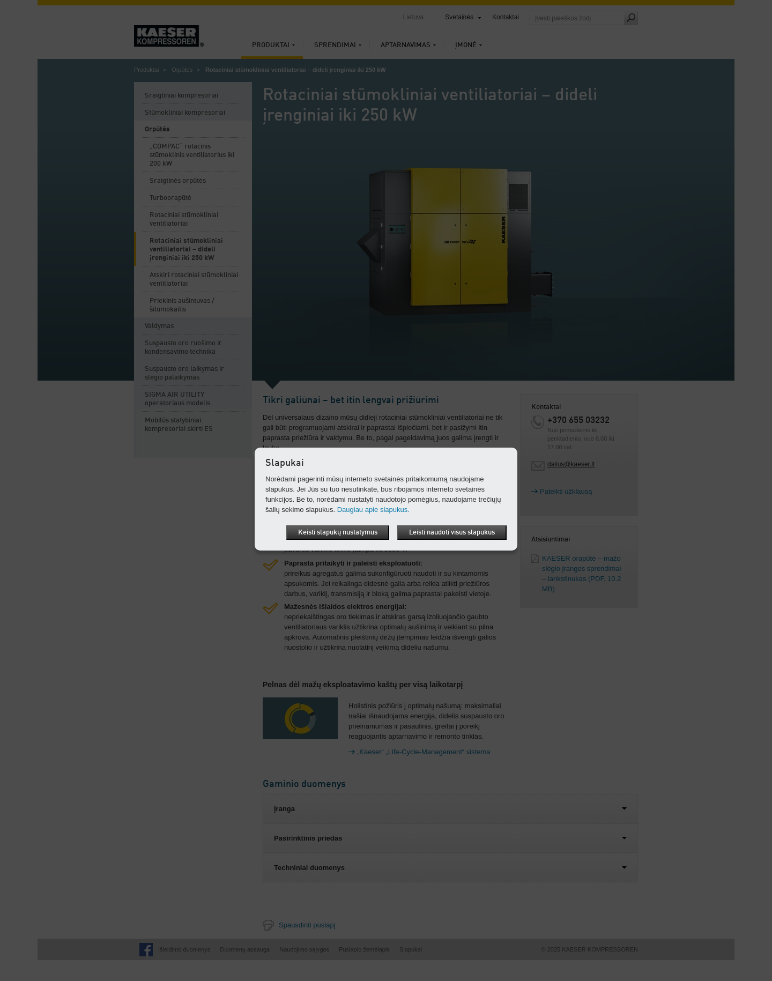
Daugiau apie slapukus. (373, 510)
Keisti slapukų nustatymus (337, 532)
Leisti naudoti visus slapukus (452, 532)
